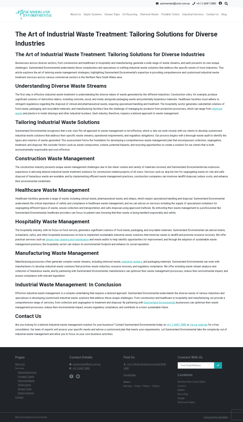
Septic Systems (93, 14)
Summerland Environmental (159, 302)
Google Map (130, 375)
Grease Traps (112, 14)
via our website (199, 324)
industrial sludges (132, 261)
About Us (75, 14)
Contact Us (212, 14)
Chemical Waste (149, 14)
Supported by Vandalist (216, 417)
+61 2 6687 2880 (176, 324)
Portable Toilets (170, 14)
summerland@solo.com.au (85, 364)
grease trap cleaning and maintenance (67, 239)
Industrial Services (193, 14)
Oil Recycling (129, 14)
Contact (19, 397)
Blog (224, 14)
